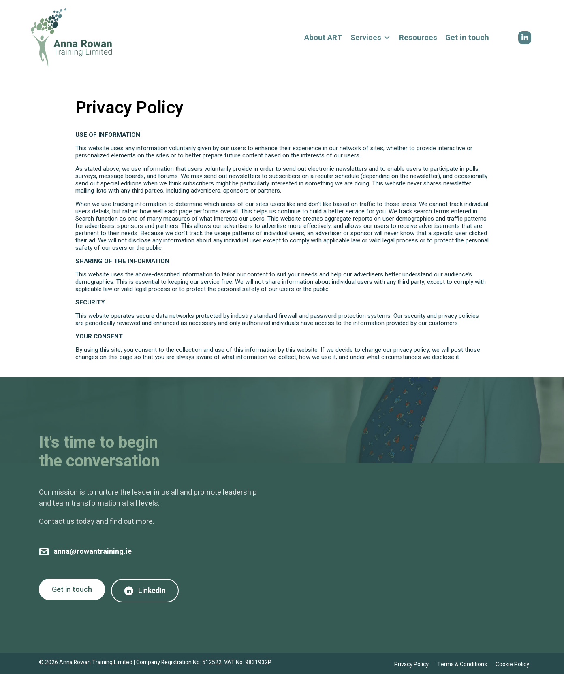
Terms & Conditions (462, 665)
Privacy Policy (411, 665)
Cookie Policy (512, 665)
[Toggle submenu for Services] (387, 37)
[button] (524, 37)
